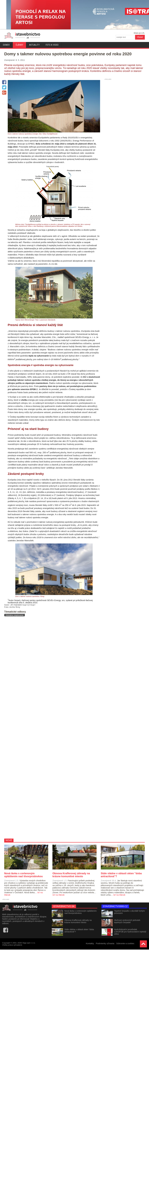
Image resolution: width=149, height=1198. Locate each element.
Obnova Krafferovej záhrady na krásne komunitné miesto (78, 921)
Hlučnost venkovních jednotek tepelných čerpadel (127, 921)
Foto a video (52, 45)
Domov (6, 45)
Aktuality (34, 45)
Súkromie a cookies (125, 943)
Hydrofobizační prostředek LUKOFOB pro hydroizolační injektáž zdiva (130, 931)
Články (19, 45)
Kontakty (90, 943)
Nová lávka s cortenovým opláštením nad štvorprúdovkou (80, 912)
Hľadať (140, 37)
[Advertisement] (36, 727)
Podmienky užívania (105, 943)
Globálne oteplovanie (14, 615)
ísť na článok (58, 895)
